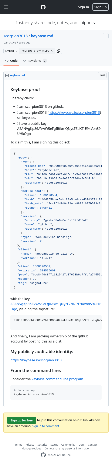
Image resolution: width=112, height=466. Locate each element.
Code (11, 61)
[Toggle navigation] (6, 7)
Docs (82, 444)
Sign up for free (22, 420)
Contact (92, 444)
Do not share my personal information (67, 448)
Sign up (100, 7)
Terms (18, 444)
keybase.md (42, 35)
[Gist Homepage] (43, 7)
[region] (56, 243)
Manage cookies (31, 448)
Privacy (30, 444)
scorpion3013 (15, 35)
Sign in (83, 7)
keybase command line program (57, 379)
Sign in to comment (45, 426)
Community (68, 444)
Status (54, 444)
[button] (58, 51)
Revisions (35, 61)
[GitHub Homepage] (43, 455)
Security (42, 444)
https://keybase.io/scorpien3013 (74, 112)
